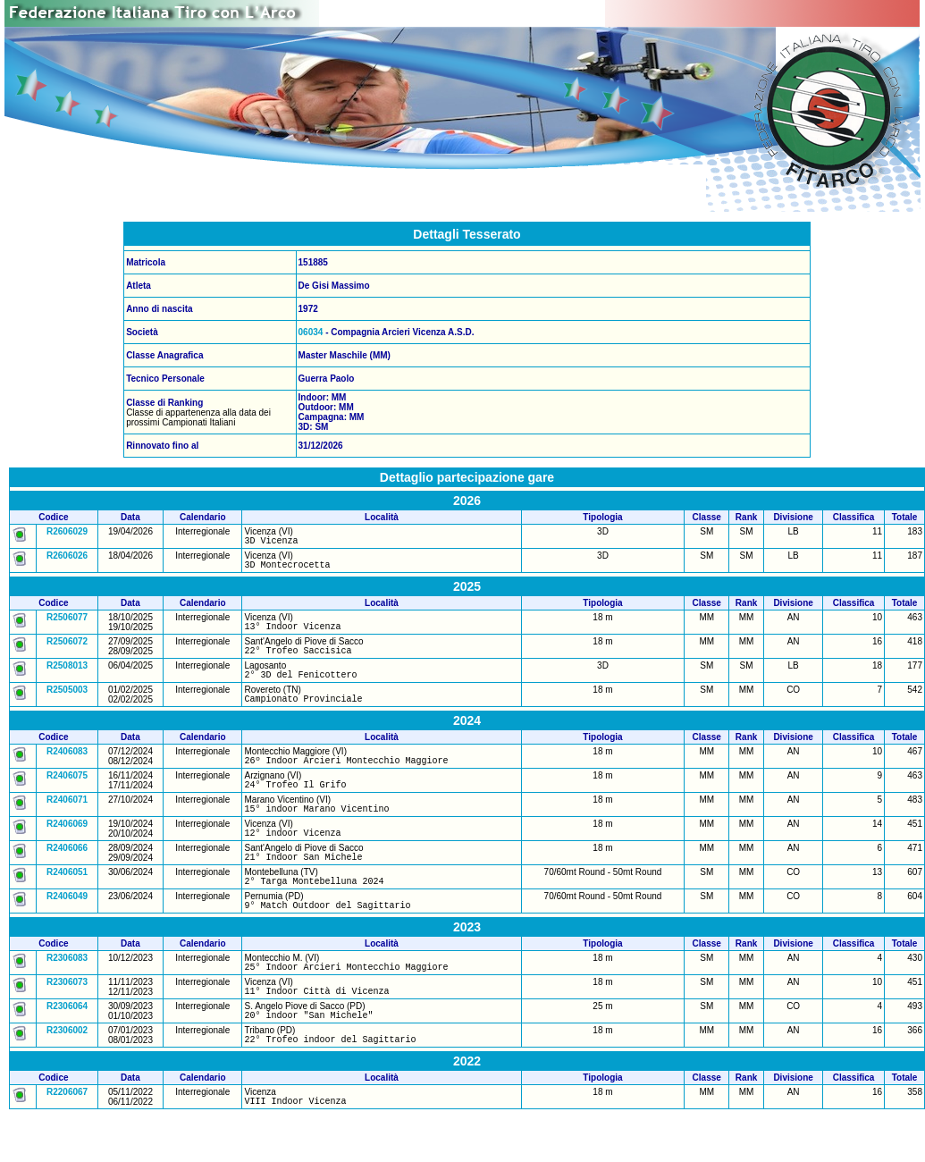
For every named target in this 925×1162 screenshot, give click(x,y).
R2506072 (67, 649)
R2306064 (67, 1046)
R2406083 (67, 767)
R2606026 (67, 558)
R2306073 (67, 1019)
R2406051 (67, 901)
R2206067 (67, 1137)
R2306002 (67, 1073)
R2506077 (67, 622)
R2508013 (67, 676)
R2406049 (67, 928)
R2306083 (67, 993)
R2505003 (67, 703)
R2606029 (67, 531)
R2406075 (67, 794)
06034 (311, 332)
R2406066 (67, 875)
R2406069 (67, 848)
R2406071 (67, 821)
